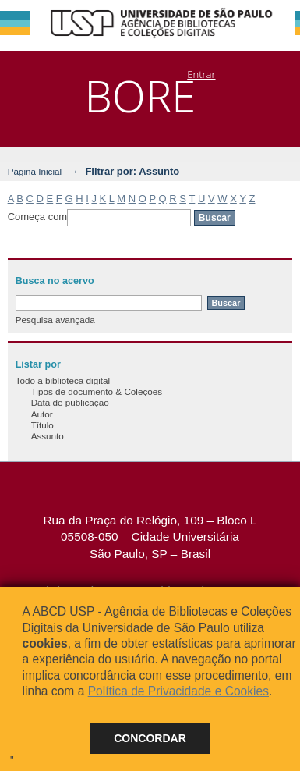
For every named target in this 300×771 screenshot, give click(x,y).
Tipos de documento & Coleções (96, 391)
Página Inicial (35, 171)
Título (42, 425)
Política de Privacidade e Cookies (178, 691)
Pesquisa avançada (55, 319)
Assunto (47, 436)
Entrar (201, 74)
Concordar (150, 738)
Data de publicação (70, 402)
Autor (42, 414)
